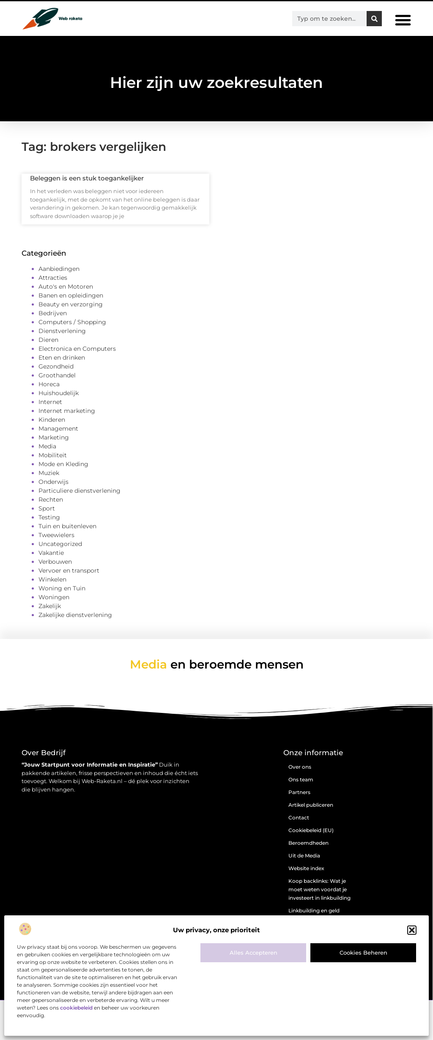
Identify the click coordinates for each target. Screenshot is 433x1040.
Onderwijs (53, 482)
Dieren (48, 340)
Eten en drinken (61, 357)
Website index (306, 868)
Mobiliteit (52, 455)
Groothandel (57, 375)
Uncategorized (60, 544)
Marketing (53, 437)
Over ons (299, 767)
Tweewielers (56, 535)
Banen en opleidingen (70, 295)
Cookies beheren (363, 952)
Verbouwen (55, 561)
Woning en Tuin (61, 588)
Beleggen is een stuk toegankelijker (87, 178)
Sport (46, 508)
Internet (50, 402)
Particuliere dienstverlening (79, 490)
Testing (49, 517)
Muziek (48, 473)
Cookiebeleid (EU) (311, 830)
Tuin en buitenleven (67, 526)
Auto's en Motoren (65, 286)
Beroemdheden (308, 843)
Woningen (53, 597)
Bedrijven (52, 313)
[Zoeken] (374, 18)
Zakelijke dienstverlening (75, 615)
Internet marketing (66, 411)
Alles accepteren (253, 952)
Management (58, 428)
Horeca (49, 384)
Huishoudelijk (58, 393)
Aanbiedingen (58, 269)
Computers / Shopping (72, 322)
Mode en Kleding (63, 464)
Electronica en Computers (77, 348)
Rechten (50, 499)
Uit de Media (304, 855)
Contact (298, 817)
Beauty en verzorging (70, 304)
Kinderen (51, 419)
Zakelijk (49, 606)
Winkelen (52, 579)
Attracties (52, 277)
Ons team (300, 779)
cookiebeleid (76, 1008)
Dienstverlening (62, 331)
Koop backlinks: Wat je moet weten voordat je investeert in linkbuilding (319, 889)
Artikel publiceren (310, 805)
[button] (412, 930)
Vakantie (51, 553)
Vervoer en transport (68, 570)
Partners (299, 792)
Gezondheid (56, 366)
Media (47, 446)
